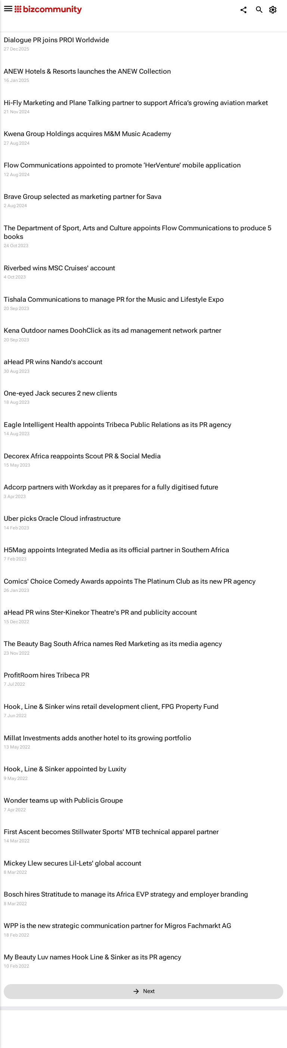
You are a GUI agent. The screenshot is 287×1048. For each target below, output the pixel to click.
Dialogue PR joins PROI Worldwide (56, 40)
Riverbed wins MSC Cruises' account (59, 268)
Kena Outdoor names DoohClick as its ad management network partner (112, 330)
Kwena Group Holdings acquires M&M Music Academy (87, 134)
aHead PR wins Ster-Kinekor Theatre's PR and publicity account (100, 612)
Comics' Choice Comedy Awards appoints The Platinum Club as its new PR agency (130, 581)
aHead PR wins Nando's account (53, 362)
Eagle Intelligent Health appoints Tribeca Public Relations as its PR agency (117, 424)
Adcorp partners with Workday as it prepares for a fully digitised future (111, 487)
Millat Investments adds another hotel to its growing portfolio (97, 738)
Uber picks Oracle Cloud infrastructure (62, 518)
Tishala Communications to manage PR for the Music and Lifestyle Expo (114, 299)
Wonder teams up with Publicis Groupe (63, 800)
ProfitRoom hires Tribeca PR (46, 675)
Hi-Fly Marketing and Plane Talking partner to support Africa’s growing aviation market (136, 103)
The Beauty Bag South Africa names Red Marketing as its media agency (113, 644)
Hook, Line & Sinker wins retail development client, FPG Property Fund (111, 706)
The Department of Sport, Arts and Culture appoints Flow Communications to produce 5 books (137, 232)
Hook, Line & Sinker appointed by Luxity (65, 769)
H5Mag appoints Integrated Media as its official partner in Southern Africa (116, 550)
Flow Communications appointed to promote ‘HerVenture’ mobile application (122, 165)
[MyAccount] (274, 9)
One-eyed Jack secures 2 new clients (60, 393)
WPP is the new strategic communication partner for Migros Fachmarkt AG (117, 925)
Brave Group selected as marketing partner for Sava (82, 196)
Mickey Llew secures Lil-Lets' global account (72, 863)
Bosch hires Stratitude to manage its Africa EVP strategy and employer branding (126, 894)
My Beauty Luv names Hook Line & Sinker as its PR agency (92, 957)
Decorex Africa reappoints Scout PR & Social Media (82, 456)
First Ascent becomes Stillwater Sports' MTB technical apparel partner (111, 832)
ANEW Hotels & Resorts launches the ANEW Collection (87, 71)
